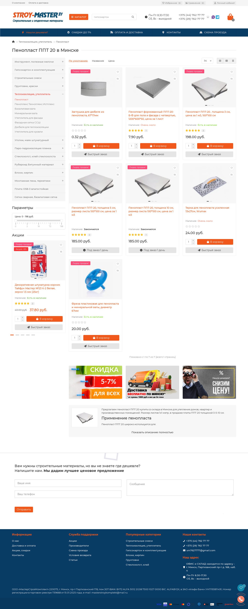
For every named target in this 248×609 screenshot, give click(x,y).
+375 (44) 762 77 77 (197, 540)
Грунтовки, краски (40, 86)
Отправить (24, 509)
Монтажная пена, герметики (40, 181)
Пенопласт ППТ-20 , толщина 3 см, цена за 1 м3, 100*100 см (208, 113)
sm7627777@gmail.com (201, 550)
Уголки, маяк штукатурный (40, 140)
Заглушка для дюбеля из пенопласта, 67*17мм (88, 113)
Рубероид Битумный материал (40, 164)
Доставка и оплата (24, 545)
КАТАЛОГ (79, 17)
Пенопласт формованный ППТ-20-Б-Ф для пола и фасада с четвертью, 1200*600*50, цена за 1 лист (152, 115)
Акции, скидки (21, 550)
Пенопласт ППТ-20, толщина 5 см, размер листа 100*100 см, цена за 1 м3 (94, 211)
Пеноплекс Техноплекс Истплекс (34, 104)
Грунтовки (132, 559)
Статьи (73, 559)
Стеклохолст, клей (137, 564)
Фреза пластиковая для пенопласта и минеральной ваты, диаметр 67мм (95, 307)
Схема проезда (78, 550)
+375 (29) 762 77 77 (197, 545)
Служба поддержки (83, 534)
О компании (18, 3)
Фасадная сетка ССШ (28, 122)
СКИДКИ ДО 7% (79, 32)
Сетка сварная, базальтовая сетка (36, 197)
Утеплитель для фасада (29, 117)
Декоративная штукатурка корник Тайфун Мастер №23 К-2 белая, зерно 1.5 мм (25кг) (37, 288)
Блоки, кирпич (40, 172)
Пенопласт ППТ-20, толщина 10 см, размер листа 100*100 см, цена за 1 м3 (151, 211)
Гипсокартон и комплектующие (40, 70)
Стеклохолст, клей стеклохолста (40, 156)
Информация (22, 534)
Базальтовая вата (25, 108)
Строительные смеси (40, 78)
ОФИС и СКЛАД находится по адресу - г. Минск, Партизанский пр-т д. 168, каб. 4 (210, 567)
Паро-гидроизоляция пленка (40, 148)
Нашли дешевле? (34, 32)
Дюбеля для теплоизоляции (32, 127)
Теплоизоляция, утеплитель (35, 41)
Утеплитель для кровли (29, 131)
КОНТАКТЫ (171, 32)
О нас (15, 540)
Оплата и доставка (38, 3)
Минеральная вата (26, 113)
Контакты (18, 555)
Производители (79, 545)
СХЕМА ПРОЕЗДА (212, 32)
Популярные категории (143, 534)
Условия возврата (80, 555)
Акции (73, 540)
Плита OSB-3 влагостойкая (31, 188)
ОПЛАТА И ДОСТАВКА (126, 32)
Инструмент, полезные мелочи (40, 62)
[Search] (114, 17)
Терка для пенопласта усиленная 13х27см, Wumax (207, 209)
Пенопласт (62, 41)
